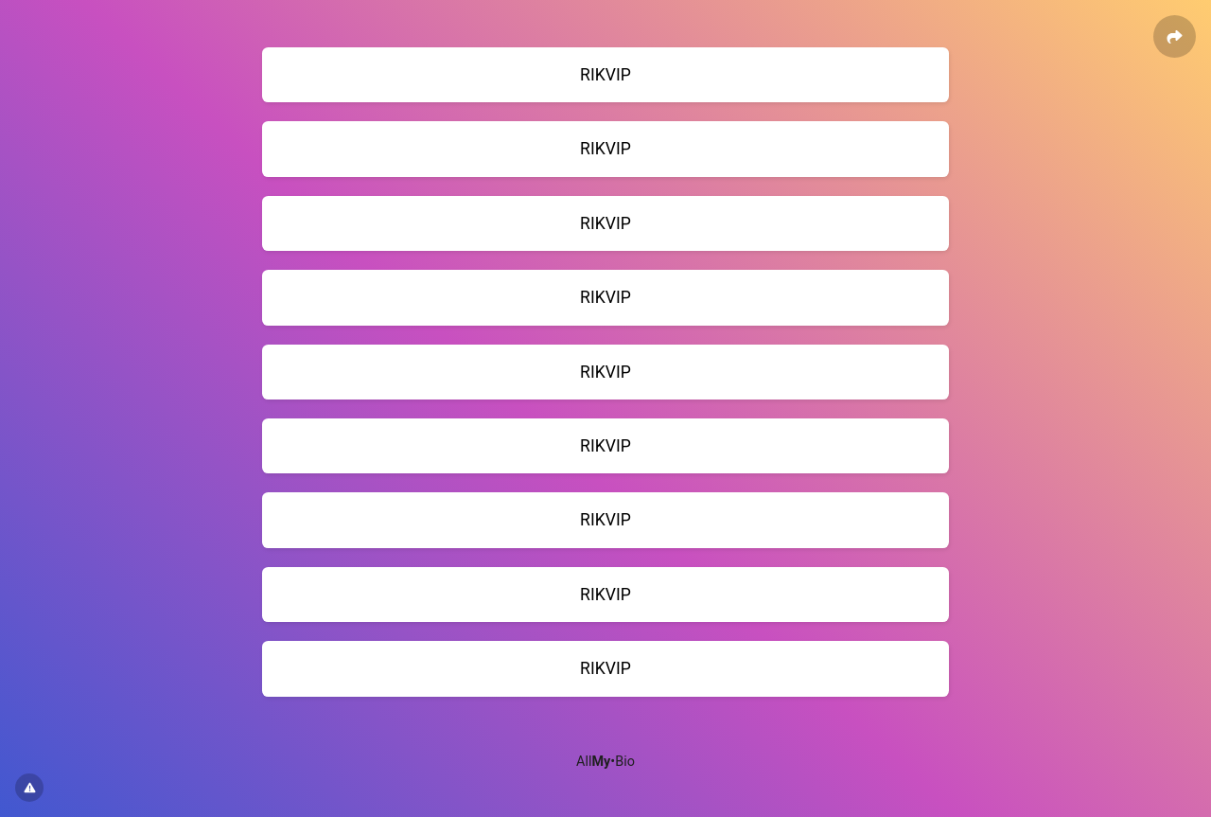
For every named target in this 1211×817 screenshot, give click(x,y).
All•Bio (605, 762)
